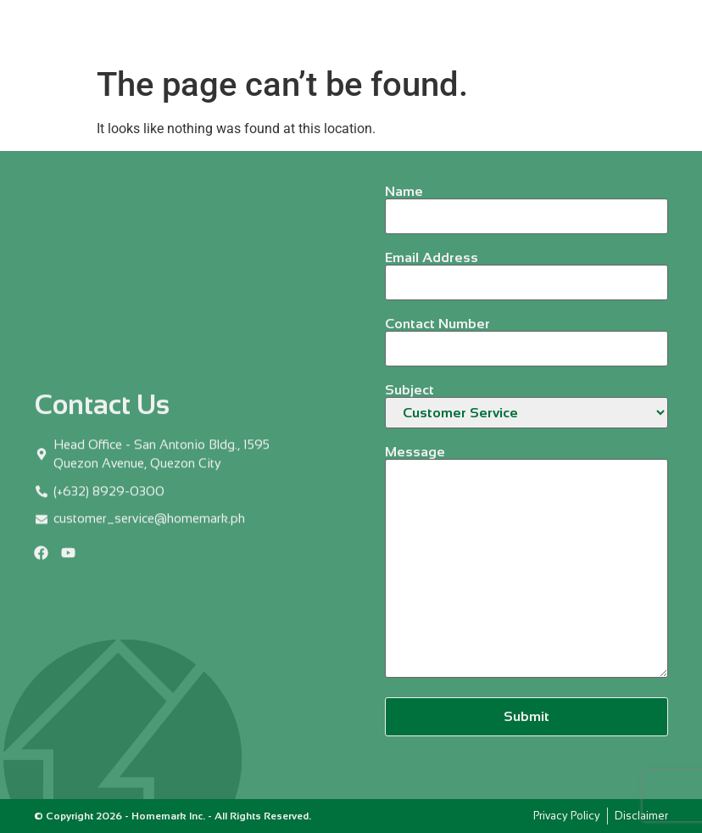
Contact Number (526, 336)
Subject (526, 405)
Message (526, 562)
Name (526, 204)
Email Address (526, 270)
